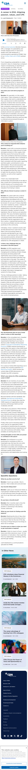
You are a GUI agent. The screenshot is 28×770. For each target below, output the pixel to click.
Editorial (13, 8)
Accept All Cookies (14, 767)
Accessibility (6, 716)
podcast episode (10, 47)
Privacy (5, 722)
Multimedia (20, 8)
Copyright (5, 710)
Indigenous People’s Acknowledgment (12, 713)
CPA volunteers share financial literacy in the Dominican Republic (13, 576)
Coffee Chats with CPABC (12, 56)
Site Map (5, 724)
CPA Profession (5, 8)
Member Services (7, 693)
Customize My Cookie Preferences (14, 763)
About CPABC (6, 680)
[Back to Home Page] (7, 3)
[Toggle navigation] (25, 3)
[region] (14, 758)
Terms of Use (6, 730)
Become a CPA (6, 683)
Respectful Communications (10, 727)
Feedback (5, 719)
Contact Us (6, 705)
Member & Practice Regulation (10, 696)
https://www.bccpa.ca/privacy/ (9, 758)
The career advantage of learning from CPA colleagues (13, 632)
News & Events (6, 690)
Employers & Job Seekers (9, 686)
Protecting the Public (8, 702)
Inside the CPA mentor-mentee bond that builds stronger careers (13, 604)
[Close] (26, 747)
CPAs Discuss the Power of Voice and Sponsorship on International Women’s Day (12, 661)
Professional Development (9, 699)
